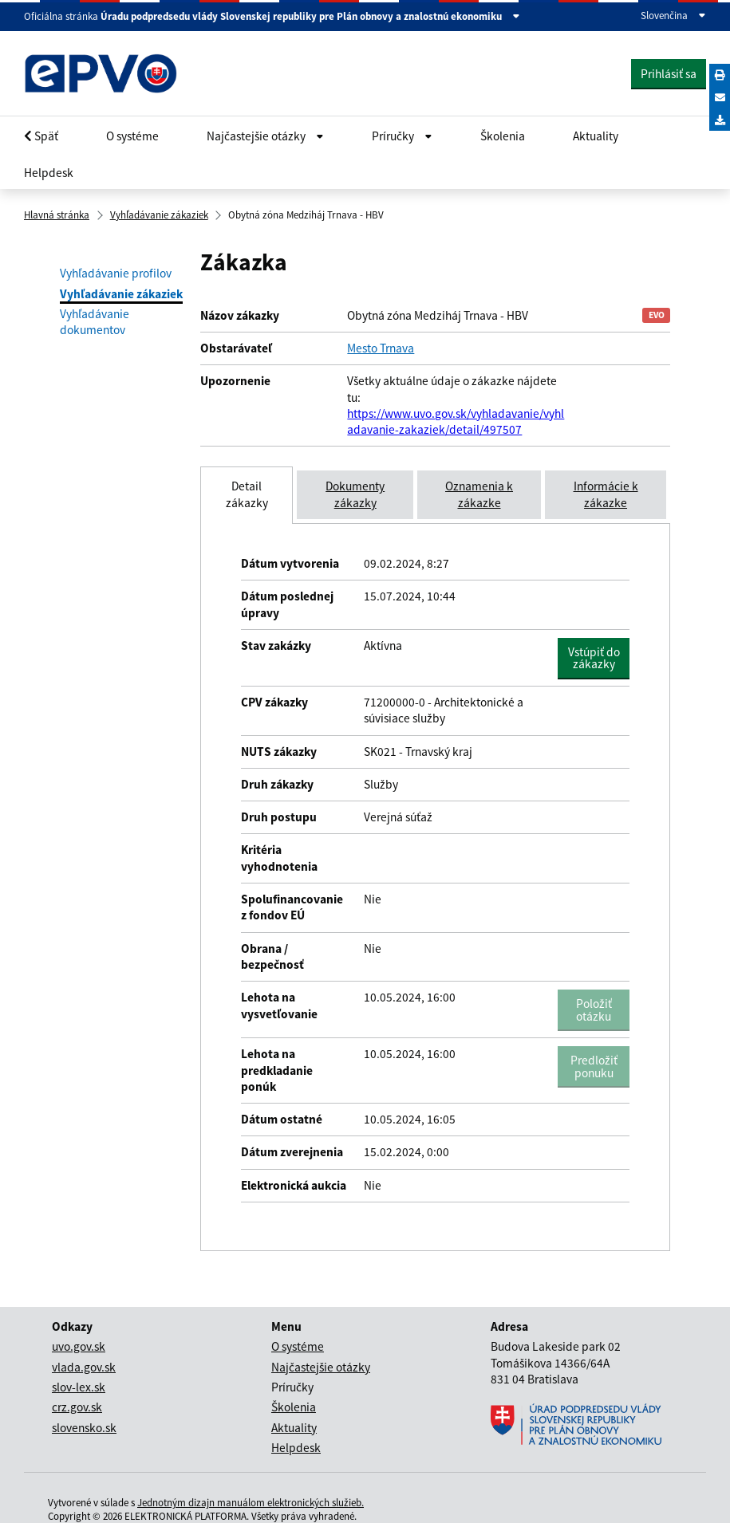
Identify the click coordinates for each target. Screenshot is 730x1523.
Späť (41, 136)
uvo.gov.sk (78, 1346)
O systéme (132, 136)
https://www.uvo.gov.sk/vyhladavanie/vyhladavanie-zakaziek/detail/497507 (455, 421)
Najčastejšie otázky (320, 1367)
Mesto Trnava (380, 348)
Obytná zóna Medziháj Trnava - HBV (306, 215)
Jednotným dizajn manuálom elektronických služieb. (250, 1502)
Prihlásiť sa (668, 73)
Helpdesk (48, 172)
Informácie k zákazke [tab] (606, 494)
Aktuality (595, 136)
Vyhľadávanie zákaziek (159, 215)
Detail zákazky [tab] (247, 494)
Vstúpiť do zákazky (598, 657)
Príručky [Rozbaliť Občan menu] (402, 136)
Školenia (502, 136)
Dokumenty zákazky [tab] (355, 494)
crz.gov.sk (77, 1407)
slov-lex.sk (78, 1387)
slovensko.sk (84, 1427)
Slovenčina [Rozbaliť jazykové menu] (673, 16)
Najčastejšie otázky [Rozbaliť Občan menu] (265, 136)
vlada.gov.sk (84, 1367)
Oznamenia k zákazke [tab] (479, 494)
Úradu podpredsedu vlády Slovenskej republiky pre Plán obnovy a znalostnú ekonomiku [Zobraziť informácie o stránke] (310, 16)
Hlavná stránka (56, 215)
